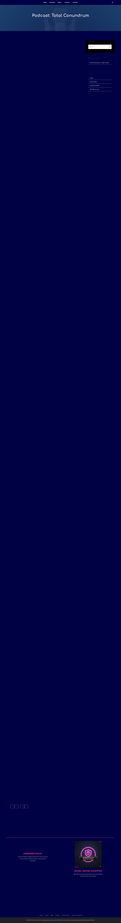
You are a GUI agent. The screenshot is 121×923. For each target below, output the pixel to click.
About (60, 2)
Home (45, 2)
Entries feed (93, 82)
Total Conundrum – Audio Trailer (99, 63)
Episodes (52, 2)
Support (75, 2)
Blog (52, 915)
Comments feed (94, 85)
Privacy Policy (65, 915)
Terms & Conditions (77, 915)
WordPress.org (94, 89)
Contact (67, 2)
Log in (91, 78)
